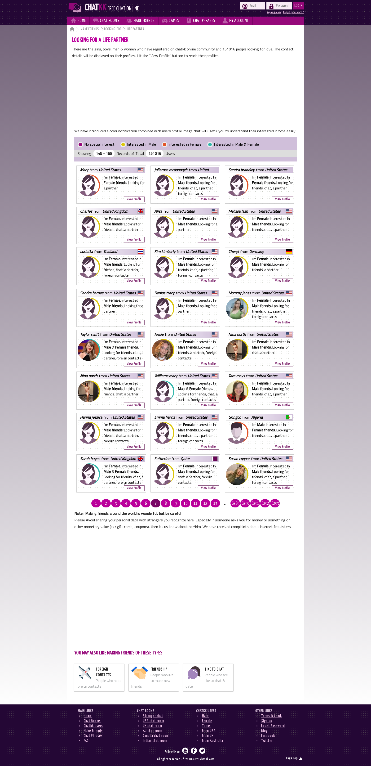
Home (88, 716)
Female (207, 721)
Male (205, 716)
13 (215, 504)
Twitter (267, 741)
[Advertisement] (185, 94)
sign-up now (274, 12)
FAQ (86, 741)
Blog (264, 731)
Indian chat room (155, 741)
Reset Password (273, 726)
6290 (245, 504)
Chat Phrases (93, 736)
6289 (235, 504)
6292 (265, 504)
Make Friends (89, 29)
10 (185, 504)
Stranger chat (153, 716)
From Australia (212, 741)
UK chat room (152, 726)
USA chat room (153, 721)
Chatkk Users (93, 726)
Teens (206, 726)
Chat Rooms (92, 721)
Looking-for (112, 29)
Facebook (268, 736)
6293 (275, 504)
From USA (209, 731)
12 (205, 504)
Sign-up (266, 721)
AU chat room (152, 731)
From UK (207, 736)
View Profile (134, 199)
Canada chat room (156, 736)
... (225, 504)
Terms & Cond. (271, 716)
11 (195, 504)
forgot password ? (293, 12)
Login (298, 6)
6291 (255, 504)
